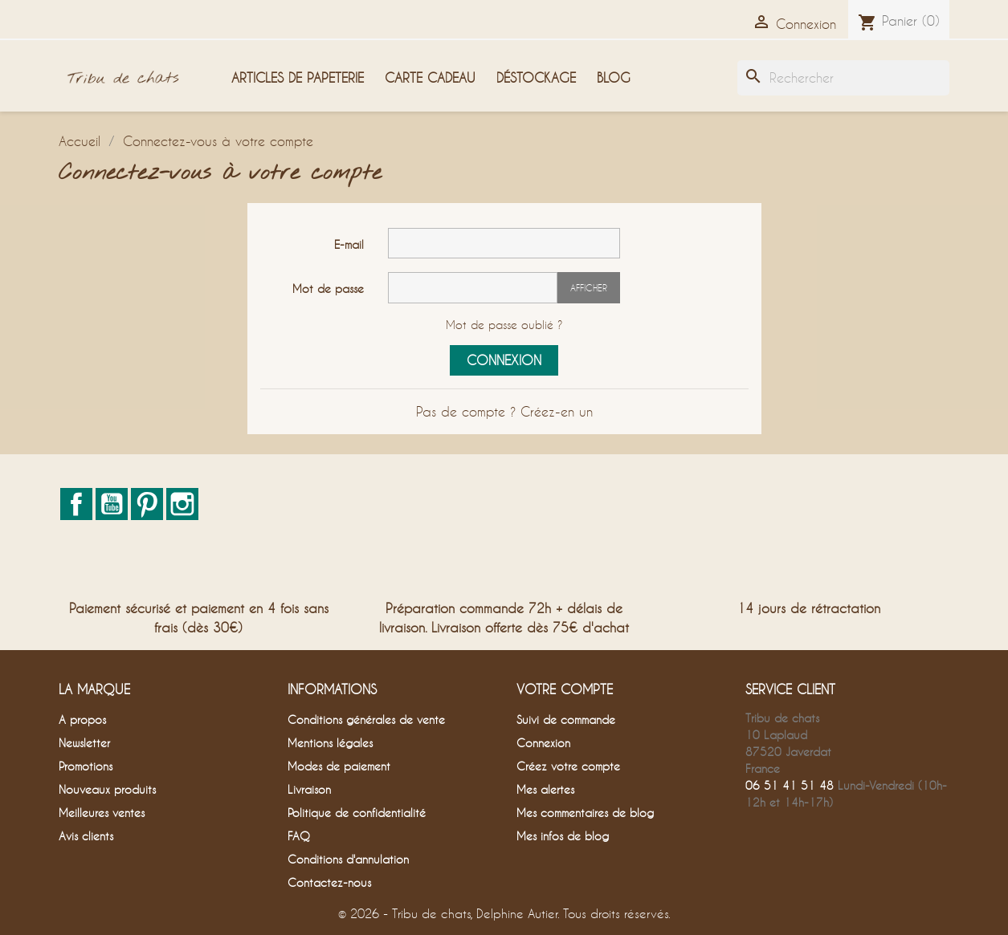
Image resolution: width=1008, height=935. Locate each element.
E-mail (349, 244)
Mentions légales (330, 743)
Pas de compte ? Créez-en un (504, 411)
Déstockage (536, 77)
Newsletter (84, 743)
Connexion (504, 360)
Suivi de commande (565, 719)
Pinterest (147, 504)
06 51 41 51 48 (789, 785)
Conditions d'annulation (348, 859)
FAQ (299, 836)
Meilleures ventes (102, 812)
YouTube (112, 504)
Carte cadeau (430, 77)
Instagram (182, 504)
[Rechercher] (843, 78)
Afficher (588, 288)
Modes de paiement (339, 766)
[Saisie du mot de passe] (472, 287)
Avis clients (86, 836)
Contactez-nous (329, 882)
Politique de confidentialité (357, 812)
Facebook (76, 504)
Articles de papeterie (297, 77)
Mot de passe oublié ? (504, 324)
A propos (82, 719)
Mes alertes (545, 789)
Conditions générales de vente (366, 719)
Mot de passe (328, 288)
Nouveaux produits (107, 789)
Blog (614, 77)
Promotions (85, 766)
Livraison (309, 789)
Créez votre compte (568, 766)
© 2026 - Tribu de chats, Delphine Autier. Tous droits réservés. (504, 913)
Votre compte (564, 689)
